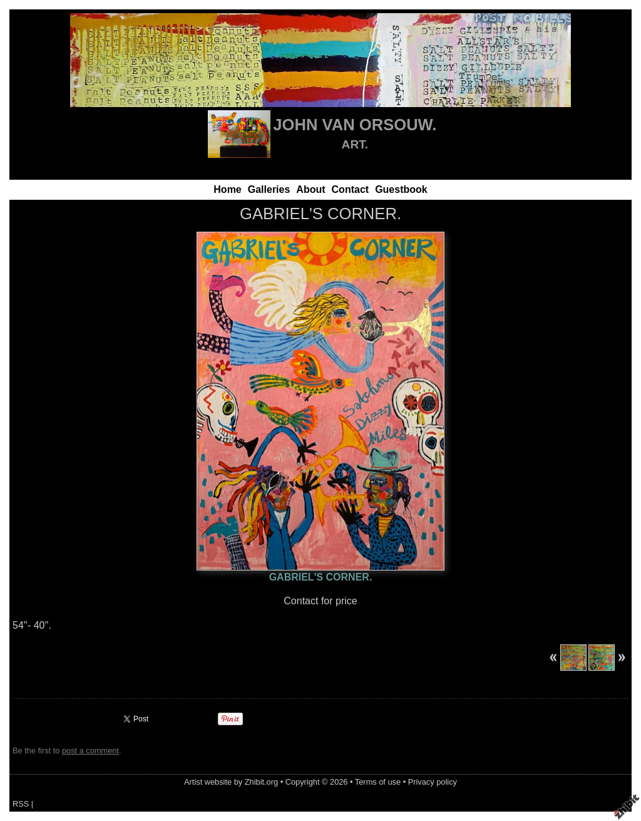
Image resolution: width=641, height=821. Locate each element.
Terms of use (378, 782)
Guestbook (401, 189)
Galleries (269, 189)
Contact (350, 189)
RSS (21, 803)
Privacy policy (432, 782)
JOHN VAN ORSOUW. (354, 124)
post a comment (90, 750)
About (310, 189)
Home (227, 189)
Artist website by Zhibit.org (231, 782)
